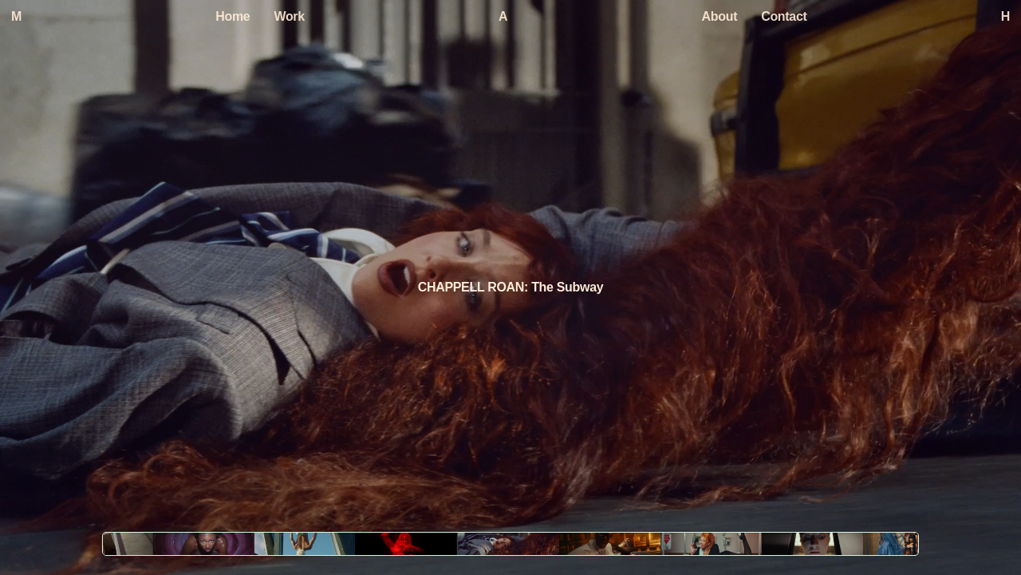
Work (289, 16)
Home (232, 16)
